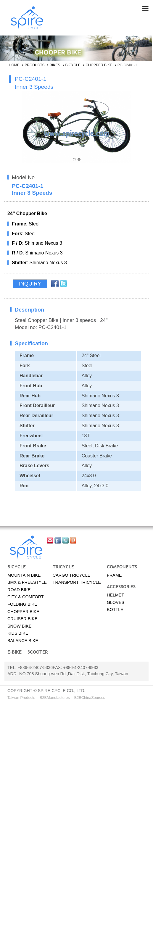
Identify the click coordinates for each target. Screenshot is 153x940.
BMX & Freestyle (27, 582)
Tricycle (63, 567)
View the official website (54, 781)
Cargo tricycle (72, 575)
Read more (13, 781)
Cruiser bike (22, 619)
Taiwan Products (21, 697)
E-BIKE (14, 652)
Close (6, 707)
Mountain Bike (24, 575)
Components (122, 567)
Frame (114, 575)
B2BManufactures (55, 697)
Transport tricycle (77, 582)
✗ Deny (8, 727)
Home (14, 65)
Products (34, 65)
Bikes (55, 65)
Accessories (121, 586)
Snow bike (19, 626)
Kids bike (17, 633)
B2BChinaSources (89, 697)
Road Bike (18, 590)
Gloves (115, 602)
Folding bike (22, 604)
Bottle (115, 609)
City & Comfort (25, 597)
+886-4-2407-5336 (35, 667)
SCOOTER (38, 652)
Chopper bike (99, 65)
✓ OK (25, 936)
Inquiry (30, 284)
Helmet (115, 595)
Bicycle (72, 65)
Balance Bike (22, 641)
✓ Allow (8, 720)
